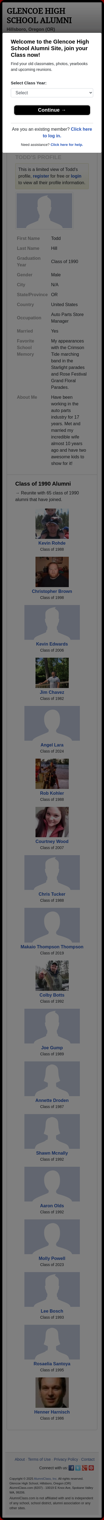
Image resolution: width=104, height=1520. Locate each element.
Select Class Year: (29, 83)
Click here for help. (66, 145)
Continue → (52, 110)
